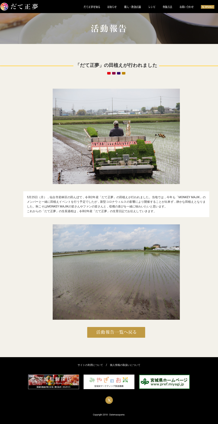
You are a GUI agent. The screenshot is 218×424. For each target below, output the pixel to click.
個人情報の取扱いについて (125, 365)
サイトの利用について (90, 365)
